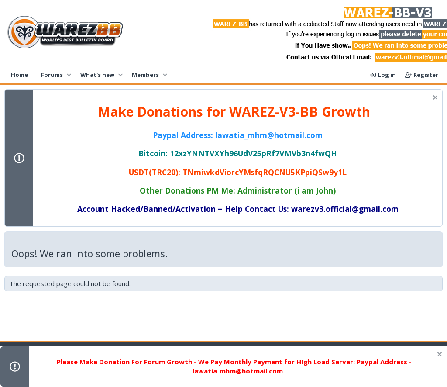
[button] (69, 74)
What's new (97, 75)
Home (19, 75)
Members (145, 75)
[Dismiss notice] (434, 98)
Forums (52, 75)
